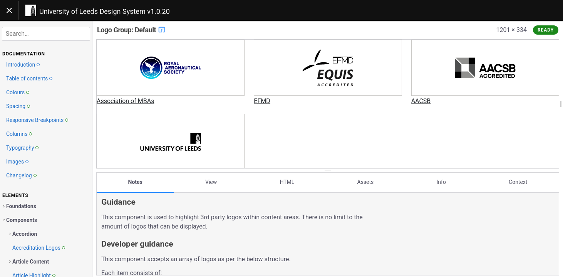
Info (441, 182)
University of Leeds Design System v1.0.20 (104, 11)
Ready (546, 30)
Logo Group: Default (131, 30)
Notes (135, 182)
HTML (287, 182)
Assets (365, 182)
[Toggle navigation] (9, 10)
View (211, 182)
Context (518, 182)
